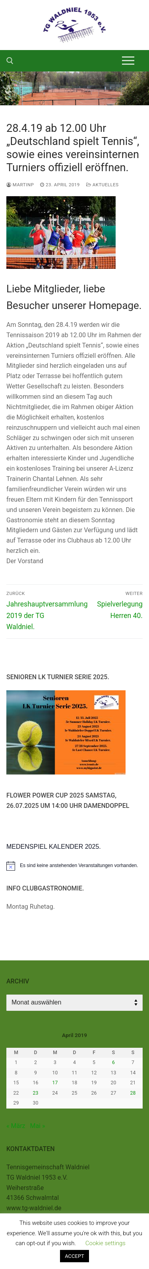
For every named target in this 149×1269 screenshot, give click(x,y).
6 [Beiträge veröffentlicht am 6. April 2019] (113, 1062)
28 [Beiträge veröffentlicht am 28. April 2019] (133, 1093)
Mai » (37, 1126)
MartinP (20, 184)
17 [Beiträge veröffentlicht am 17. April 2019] (55, 1083)
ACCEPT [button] (74, 1256)
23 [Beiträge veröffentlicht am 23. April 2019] (36, 1093)
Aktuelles (102, 184)
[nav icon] (128, 60)
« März (15, 1126)
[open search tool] (10, 60)
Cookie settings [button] (105, 1243)
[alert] (74, 866)
